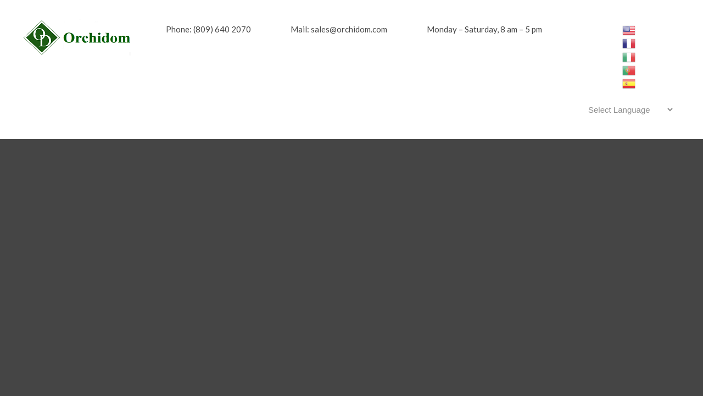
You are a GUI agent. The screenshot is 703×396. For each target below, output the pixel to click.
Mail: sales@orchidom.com (339, 29)
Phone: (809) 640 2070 (208, 29)
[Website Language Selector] (629, 109)
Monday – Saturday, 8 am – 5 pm (484, 29)
